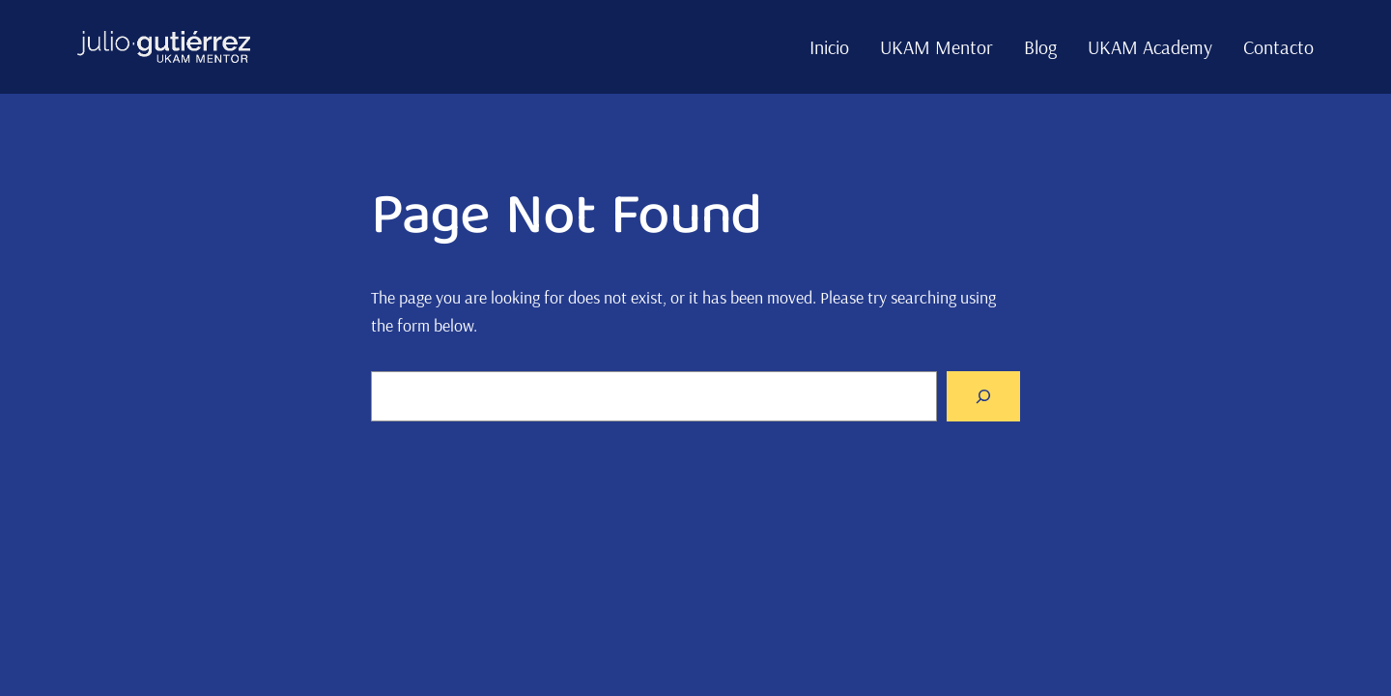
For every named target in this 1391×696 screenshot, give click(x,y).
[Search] (983, 396)
